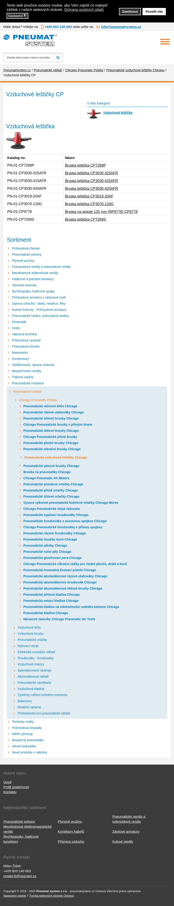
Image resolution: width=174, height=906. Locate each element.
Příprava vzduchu (71, 841)
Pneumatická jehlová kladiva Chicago (51, 594)
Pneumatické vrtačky (32, 640)
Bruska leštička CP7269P (85, 165)
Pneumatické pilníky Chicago (45, 545)
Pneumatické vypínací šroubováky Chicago (56, 515)
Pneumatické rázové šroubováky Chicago (54, 533)
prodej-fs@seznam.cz (19, 876)
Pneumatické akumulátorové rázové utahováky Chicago (65, 576)
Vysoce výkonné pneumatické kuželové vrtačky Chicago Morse (70, 502)
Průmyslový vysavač (26, 340)
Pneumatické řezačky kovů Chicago (50, 539)
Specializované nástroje (34, 670)
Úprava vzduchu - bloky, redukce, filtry (38, 303)
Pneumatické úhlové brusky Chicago (51, 418)
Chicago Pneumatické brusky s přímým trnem (57, 424)
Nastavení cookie (14, 895)
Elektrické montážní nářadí (36, 652)
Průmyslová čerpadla (27, 728)
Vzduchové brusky (31, 633)
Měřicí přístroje (22, 734)
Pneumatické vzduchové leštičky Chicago (55, 457)
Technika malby (23, 721)
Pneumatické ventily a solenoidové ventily (41, 267)
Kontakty (10, 792)
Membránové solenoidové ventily (35, 273)
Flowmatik (19, 322)
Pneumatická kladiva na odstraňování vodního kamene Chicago (71, 607)
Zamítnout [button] (130, 11)
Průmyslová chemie (26, 248)
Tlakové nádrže (23, 377)
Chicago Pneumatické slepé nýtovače (51, 509)
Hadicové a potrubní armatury (33, 279)
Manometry (20, 352)
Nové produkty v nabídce (29, 752)
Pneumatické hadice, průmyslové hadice (40, 316)
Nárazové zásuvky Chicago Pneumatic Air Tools (59, 619)
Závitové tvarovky (24, 285)
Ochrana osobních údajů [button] (84, 10)
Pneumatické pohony (27, 254)
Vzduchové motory (31, 664)
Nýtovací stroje (28, 646)
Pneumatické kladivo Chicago (45, 613)
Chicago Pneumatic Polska (38, 400)
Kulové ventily (122, 841)
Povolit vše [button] (154, 11)
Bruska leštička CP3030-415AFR (91, 181)
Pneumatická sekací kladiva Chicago (51, 600)
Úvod (7, 782)
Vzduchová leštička (117, 112)
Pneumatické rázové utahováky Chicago (53, 412)
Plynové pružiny (23, 260)
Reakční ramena (29, 707)
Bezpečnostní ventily (26, 371)
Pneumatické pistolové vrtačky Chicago (53, 484)
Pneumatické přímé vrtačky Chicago (50, 490)
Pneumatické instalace (28, 383)
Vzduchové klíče (29, 627)
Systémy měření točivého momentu (42, 695)
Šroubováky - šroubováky (35, 658)
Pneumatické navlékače (34, 682)
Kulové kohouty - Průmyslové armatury (39, 309)
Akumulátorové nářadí (33, 676)
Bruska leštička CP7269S (85, 219)
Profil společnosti (16, 787)
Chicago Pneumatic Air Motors (46, 478)
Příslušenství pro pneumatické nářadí (44, 713)
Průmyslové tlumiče (25, 346)
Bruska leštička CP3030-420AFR (91, 188)
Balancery (25, 701)
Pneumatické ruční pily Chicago (47, 551)
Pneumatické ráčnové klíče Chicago (50, 406)
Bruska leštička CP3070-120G (89, 204)
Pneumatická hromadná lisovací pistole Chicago (59, 570)
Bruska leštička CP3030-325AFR (91, 173)
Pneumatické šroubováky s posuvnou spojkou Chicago (65, 521)
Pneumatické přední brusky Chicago (50, 443)
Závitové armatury (126, 831)
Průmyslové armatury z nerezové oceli (39, 297)
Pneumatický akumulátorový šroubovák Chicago (60, 582)
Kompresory (20, 358)
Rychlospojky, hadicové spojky (33, 291)
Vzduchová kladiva (31, 689)
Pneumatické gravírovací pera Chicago (52, 558)
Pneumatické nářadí (27, 391)
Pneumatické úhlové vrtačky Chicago (51, 496)
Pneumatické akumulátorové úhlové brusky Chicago (62, 588)
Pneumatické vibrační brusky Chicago (52, 449)
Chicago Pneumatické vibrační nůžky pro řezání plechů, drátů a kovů (75, 564)
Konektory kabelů (71, 831)
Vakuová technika (24, 334)
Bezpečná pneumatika (28, 740)
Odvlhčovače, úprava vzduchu (33, 365)
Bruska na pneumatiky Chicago (47, 472)
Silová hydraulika (24, 746)
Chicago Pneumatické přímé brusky (50, 437)
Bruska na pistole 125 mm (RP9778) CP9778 (101, 212)
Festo (16, 328)
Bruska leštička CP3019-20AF (89, 196)
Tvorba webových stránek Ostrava (51, 895)
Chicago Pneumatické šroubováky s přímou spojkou (62, 527)
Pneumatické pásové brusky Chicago (51, 466)
